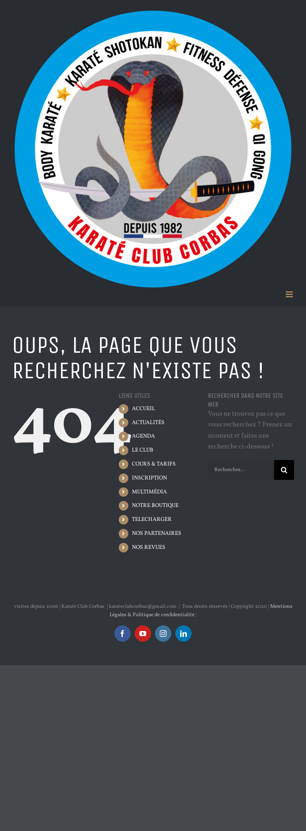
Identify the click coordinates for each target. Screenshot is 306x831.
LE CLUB (142, 450)
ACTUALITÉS (148, 422)
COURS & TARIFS (154, 464)
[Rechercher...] (241, 470)
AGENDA (143, 436)
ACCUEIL (143, 409)
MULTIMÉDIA (149, 492)
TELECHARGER (152, 519)
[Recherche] (284, 470)
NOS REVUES (148, 547)
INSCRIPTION (149, 478)
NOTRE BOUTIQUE (155, 505)
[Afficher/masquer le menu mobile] (290, 294)
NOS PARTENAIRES (156, 533)
